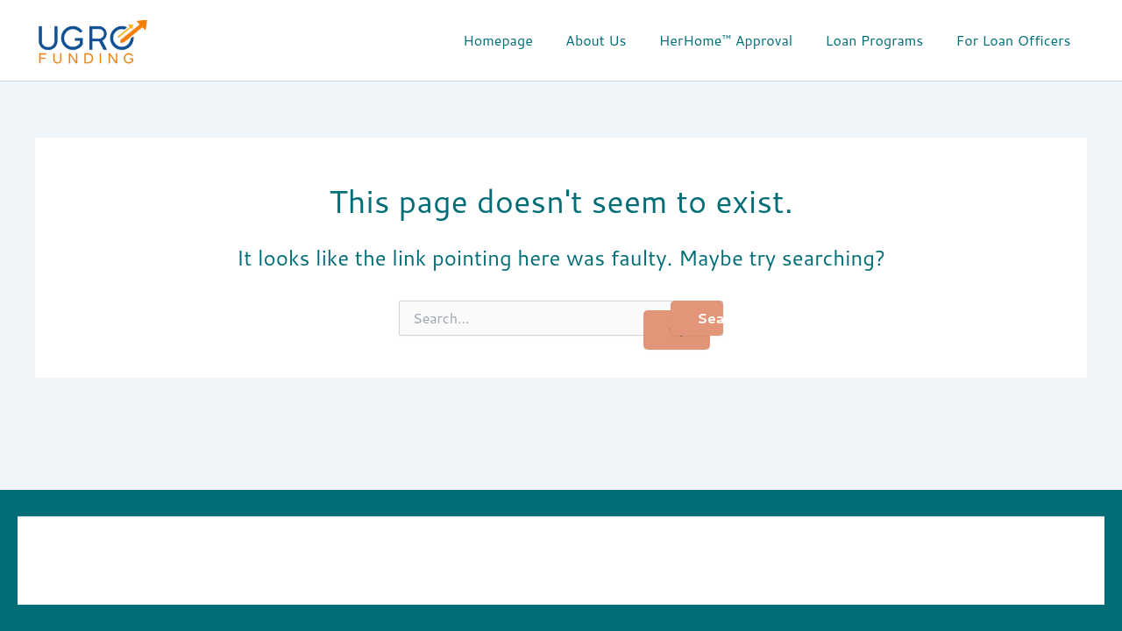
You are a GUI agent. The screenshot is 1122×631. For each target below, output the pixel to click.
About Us (612, 40)
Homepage (518, 40)
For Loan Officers (1015, 40)
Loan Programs (882, 40)
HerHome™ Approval (737, 40)
